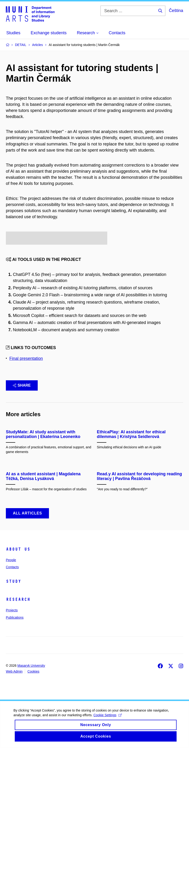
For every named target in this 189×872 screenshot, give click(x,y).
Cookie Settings (108, 843)
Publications (15, 741)
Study (13, 705)
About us (18, 673)
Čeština (176, 10)
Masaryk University (31, 790)
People (11, 684)
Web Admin (14, 795)
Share (22, 432)
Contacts (12, 691)
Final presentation (26, 405)
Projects (12, 734)
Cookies (33, 795)
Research (18, 723)
